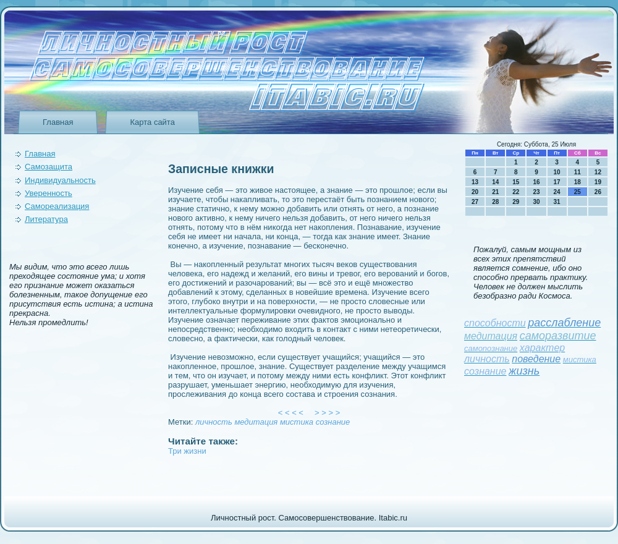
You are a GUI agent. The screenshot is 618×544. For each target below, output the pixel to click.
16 (536, 182)
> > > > (327, 412)
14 (495, 182)
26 (598, 192)
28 (495, 201)
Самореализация (57, 206)
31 (557, 201)
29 (515, 201)
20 (475, 192)
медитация (255, 422)
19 (598, 182)
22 (515, 192)
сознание (333, 422)
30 (536, 201)
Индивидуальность (60, 180)
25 (577, 192)
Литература (46, 219)
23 (536, 192)
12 (598, 172)
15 (515, 182)
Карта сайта (152, 122)
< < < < (291, 412)
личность (213, 422)
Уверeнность (48, 193)
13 (475, 182)
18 (577, 182)
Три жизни (187, 451)
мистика (296, 422)
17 (557, 182)
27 (475, 201)
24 (557, 192)
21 (495, 192)
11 (577, 172)
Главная (58, 122)
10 (557, 172)
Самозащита (48, 166)
